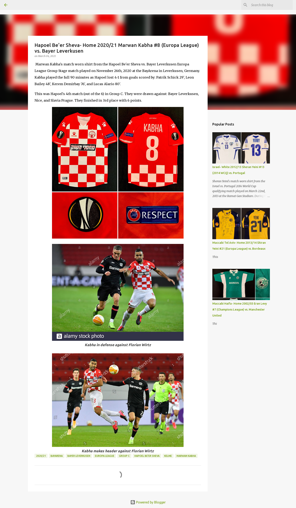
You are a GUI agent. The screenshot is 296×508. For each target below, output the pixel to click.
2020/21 (41, 456)
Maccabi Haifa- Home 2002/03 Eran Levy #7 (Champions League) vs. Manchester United (239, 309)
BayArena (57, 456)
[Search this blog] (271, 5)
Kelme (168, 456)
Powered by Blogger (148, 502)
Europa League (104, 456)
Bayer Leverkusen (78, 456)
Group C (124, 456)
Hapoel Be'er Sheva (147, 456)
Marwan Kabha (186, 456)
